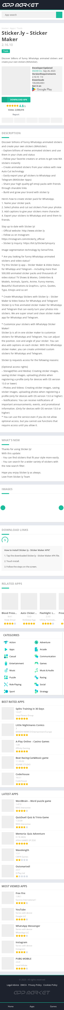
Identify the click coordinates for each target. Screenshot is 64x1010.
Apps (12, 28)
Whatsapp (56, 120)
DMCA (24, 984)
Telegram (44, 120)
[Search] (32, 15)
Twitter (19, 120)
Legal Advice (13, 984)
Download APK (14, 99)
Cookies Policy (50, 984)
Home (5, 28)
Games (53, 1006)
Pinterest (32, 120)
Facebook (7, 120)
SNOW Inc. (37, 70)
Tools (19, 28)
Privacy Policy (35, 984)
